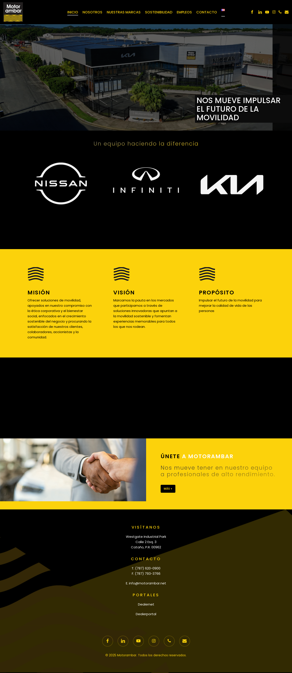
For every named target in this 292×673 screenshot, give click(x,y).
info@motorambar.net (147, 583)
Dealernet (146, 604)
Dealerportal (146, 614)
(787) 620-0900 (147, 568)
